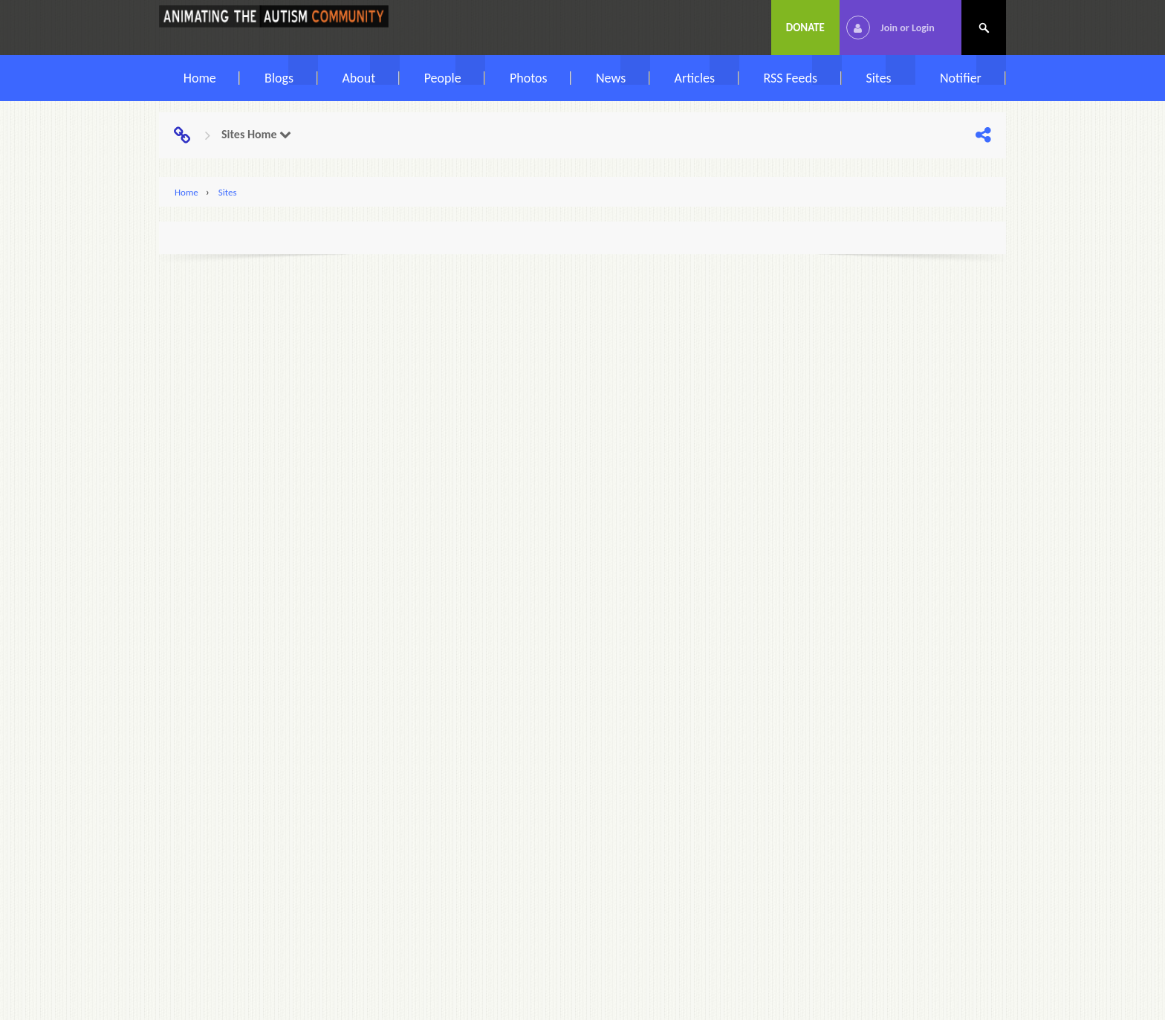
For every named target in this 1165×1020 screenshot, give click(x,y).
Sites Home (256, 134)
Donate (805, 27)
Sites (227, 192)
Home (186, 192)
